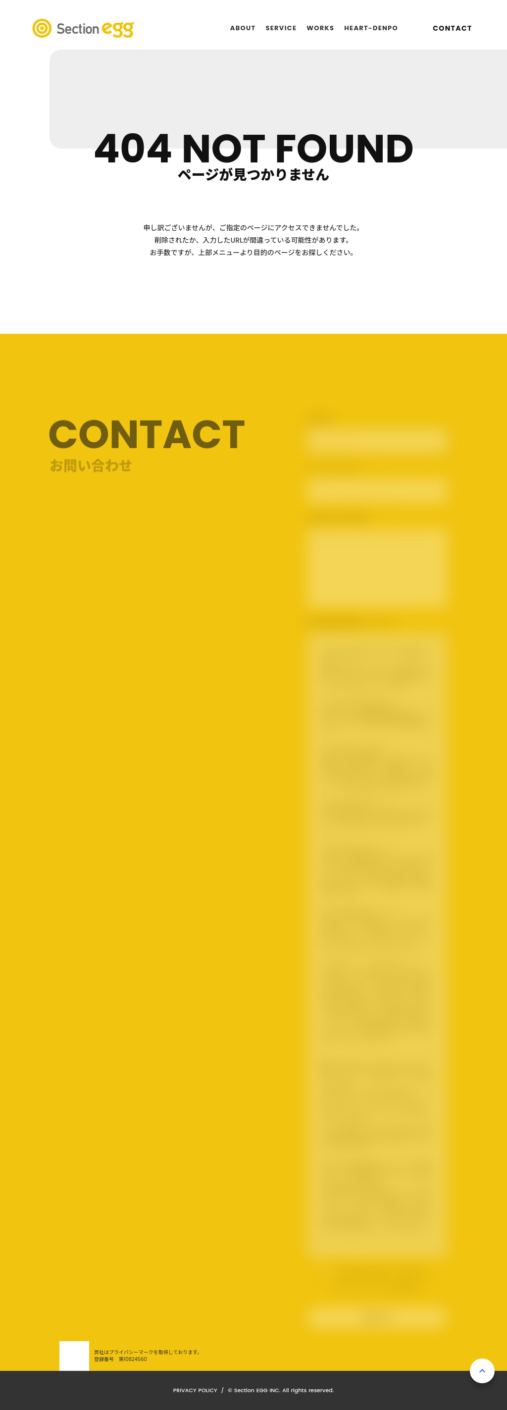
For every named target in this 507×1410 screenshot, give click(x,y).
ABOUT (243, 28)
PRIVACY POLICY (195, 1390)
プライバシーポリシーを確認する (377, 1287)
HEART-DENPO (371, 28)
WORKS (320, 28)
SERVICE (281, 28)
